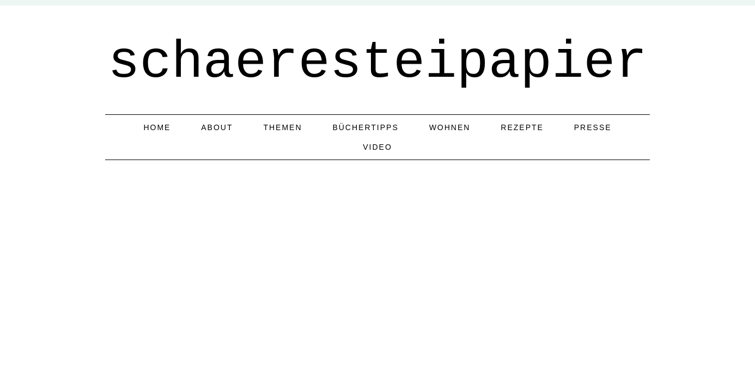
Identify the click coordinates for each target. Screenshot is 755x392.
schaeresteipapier (377, 63)
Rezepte (522, 127)
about (217, 127)
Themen (282, 127)
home (157, 127)
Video (377, 147)
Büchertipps (365, 127)
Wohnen (450, 127)
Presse (593, 127)
